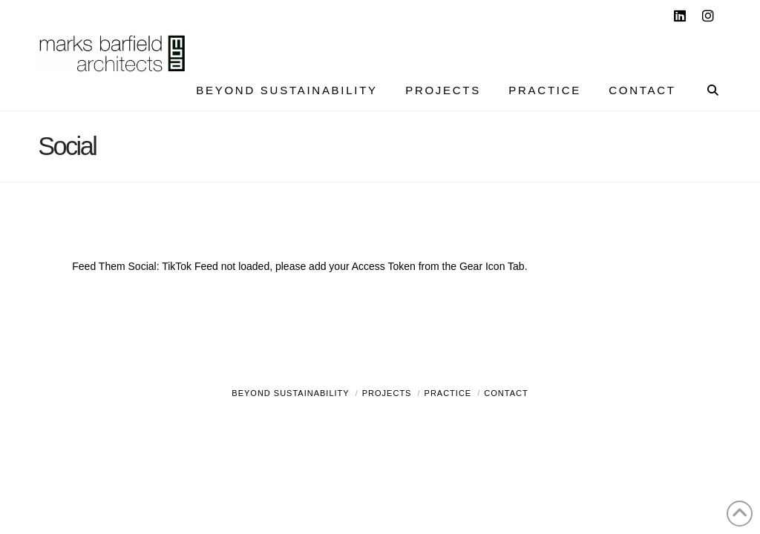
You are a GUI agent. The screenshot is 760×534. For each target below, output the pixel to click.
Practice (448, 393)
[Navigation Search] (705, 92)
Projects (387, 393)
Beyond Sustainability (290, 393)
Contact (506, 393)
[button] (746, 14)
